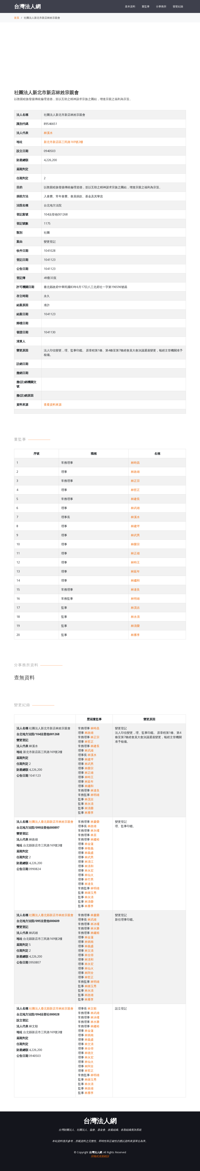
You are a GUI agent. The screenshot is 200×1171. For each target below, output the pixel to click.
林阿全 (89, 973)
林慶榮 (95, 822)
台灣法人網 (27, 6)
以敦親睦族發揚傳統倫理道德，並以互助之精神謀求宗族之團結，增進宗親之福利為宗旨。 (73, 99)
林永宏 (89, 870)
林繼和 (135, 580)
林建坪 (135, 526)
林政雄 (135, 472)
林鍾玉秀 (90, 893)
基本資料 (130, 6)
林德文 (89, 1053)
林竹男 (89, 879)
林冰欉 (95, 924)
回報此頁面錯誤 (100, 1156)
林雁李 (135, 635)
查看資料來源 (53, 404)
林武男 (135, 535)
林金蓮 (89, 844)
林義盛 (89, 853)
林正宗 (135, 481)
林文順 (92, 1008)
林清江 (89, 862)
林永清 (135, 617)
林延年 (135, 571)
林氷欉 (95, 830)
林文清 (89, 950)
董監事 (146, 6)
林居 (93, 835)
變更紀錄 (178, 6)
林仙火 (89, 875)
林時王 (135, 562)
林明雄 (135, 599)
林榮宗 (135, 544)
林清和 (89, 866)
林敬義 (89, 848)
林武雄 (135, 508)
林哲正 (135, 490)
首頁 (16, 17)
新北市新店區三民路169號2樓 (63, 142)
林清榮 (135, 626)
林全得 (89, 955)
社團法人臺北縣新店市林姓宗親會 (51, 822)
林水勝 (95, 928)
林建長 (135, 499)
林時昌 (135, 463)
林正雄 (135, 553)
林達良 (135, 589)
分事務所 (161, 6)
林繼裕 (95, 839)
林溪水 (48, 133)
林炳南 (89, 942)
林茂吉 (135, 608)
